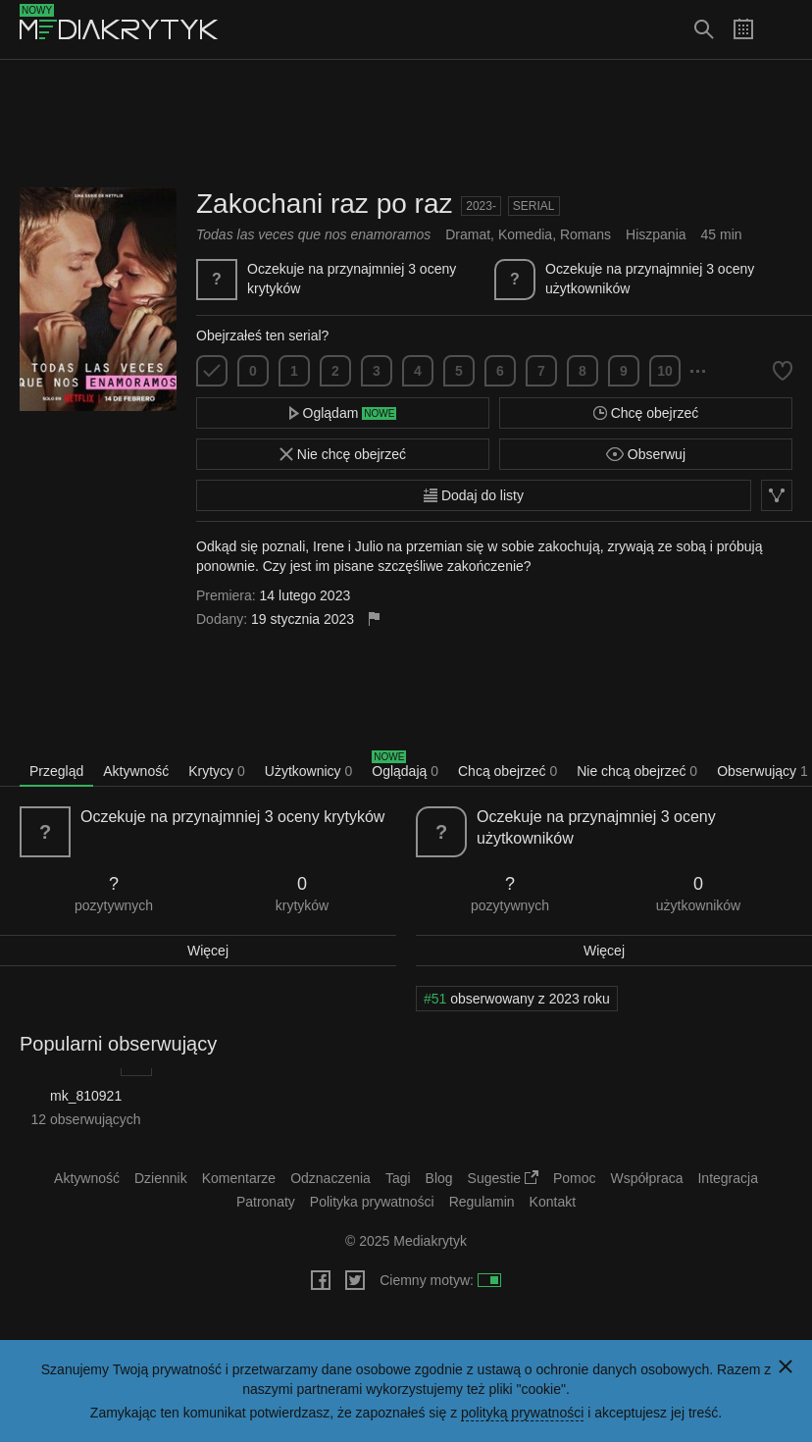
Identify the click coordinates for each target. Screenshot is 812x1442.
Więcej (207, 950)
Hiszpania (655, 234)
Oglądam (343, 413)
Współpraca (647, 1178)
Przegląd (56, 771)
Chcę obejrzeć (645, 413)
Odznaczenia (330, 1178)
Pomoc (574, 1178)
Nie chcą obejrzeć (637, 771)
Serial (534, 206)
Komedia (525, 234)
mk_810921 (86, 1096)
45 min (721, 234)
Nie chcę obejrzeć (342, 454)
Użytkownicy (308, 771)
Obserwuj (645, 454)
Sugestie (503, 1178)
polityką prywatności (522, 1412)
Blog (439, 1178)
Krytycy (216, 771)
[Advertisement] (406, 123)
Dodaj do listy (474, 495)
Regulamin (482, 1202)
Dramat (467, 234)
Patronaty (265, 1202)
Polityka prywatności (372, 1202)
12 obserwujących (86, 1119)
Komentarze (239, 1178)
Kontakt (553, 1202)
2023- (481, 206)
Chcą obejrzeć (507, 771)
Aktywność (136, 771)
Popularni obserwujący (118, 1044)
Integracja (727, 1178)
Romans (585, 234)
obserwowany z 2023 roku (517, 998)
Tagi (398, 1178)
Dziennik (160, 1178)
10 (665, 371)
